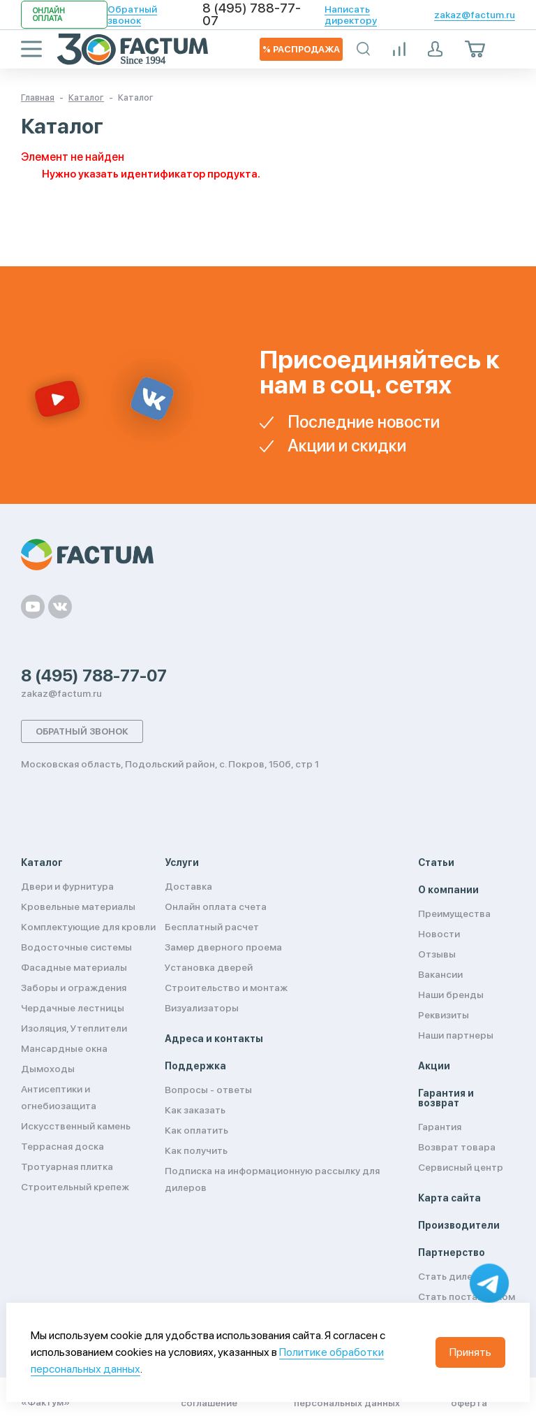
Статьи (436, 862)
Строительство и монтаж (226, 987)
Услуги (182, 862)
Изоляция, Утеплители (74, 1028)
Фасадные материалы (74, 967)
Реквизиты (443, 1014)
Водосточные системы (76, 947)
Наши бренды (451, 994)
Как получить (196, 1150)
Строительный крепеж (75, 1186)
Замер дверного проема (223, 947)
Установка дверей (209, 967)
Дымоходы (48, 1068)
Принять (470, 1352)
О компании (448, 889)
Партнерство (451, 1252)
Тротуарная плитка (67, 1166)
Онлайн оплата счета (216, 906)
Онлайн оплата (49, 14)
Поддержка (195, 1065)
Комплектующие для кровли (88, 926)
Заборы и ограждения (73, 987)
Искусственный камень (76, 1126)
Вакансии (440, 974)
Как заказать (195, 1109)
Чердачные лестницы (72, 1007)
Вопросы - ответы (208, 1089)
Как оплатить (196, 1130)
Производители (459, 1225)
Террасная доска (62, 1146)
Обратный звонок (132, 14)
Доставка (188, 886)
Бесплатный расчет (212, 926)
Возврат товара (457, 1147)
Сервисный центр (460, 1167)
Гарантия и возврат (446, 1098)
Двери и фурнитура (67, 886)
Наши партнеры (455, 1035)
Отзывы (437, 954)
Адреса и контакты (214, 1038)
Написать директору (351, 14)
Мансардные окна (64, 1048)
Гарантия (439, 1126)
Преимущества (454, 913)
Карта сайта (449, 1198)
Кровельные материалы (78, 906)
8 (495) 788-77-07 (251, 14)
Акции (434, 1065)
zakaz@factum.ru (474, 14)
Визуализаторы (202, 1007)
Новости (439, 933)
